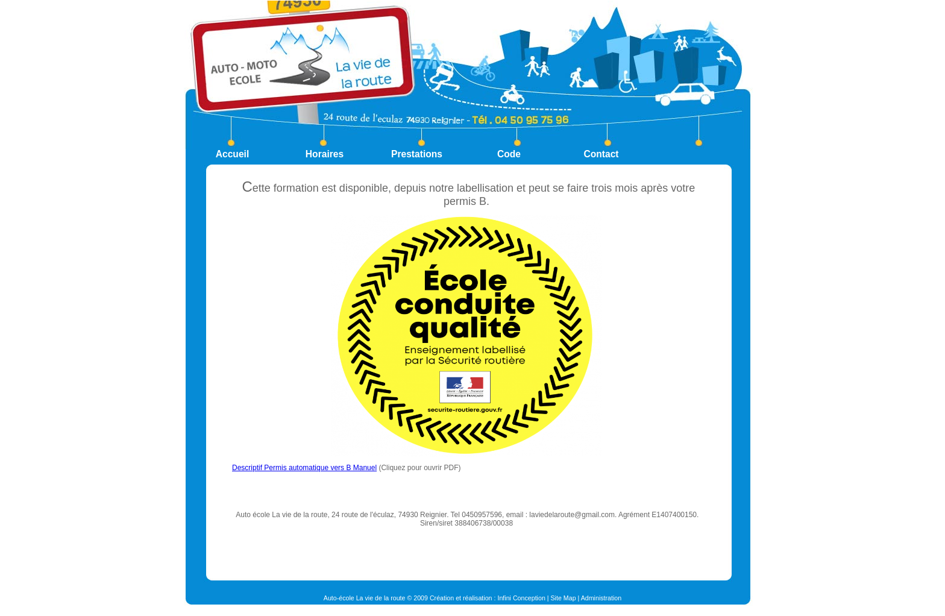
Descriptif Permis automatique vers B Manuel (304, 468)
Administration (601, 598)
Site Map (563, 598)
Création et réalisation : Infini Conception (487, 598)
